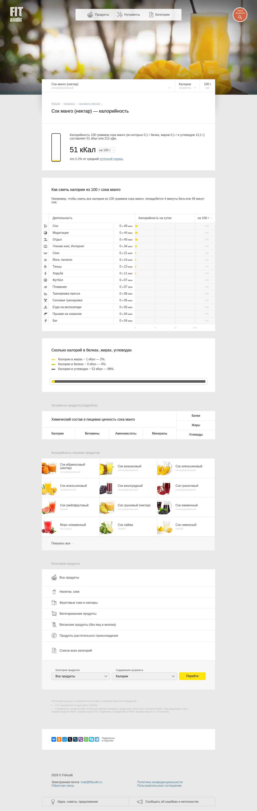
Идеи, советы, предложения (78, 801)
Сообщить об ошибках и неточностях (172, 801)
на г (105, 150)
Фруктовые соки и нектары (74, 602)
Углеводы (196, 434)
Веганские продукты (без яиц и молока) (83, 624)
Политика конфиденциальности (160, 782)
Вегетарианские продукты (74, 613)
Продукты (102, 14)
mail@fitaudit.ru (91, 782)
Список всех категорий (71, 650)
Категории (162, 14)
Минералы (159, 433)
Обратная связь (62, 785)
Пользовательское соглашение (159, 785)
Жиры (196, 425)
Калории (57, 433)
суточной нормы (111, 159)
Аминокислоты (125, 433)
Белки (196, 415)
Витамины (92, 433)
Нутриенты (132, 14)
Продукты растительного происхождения (84, 635)
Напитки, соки (65, 591)
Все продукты (65, 577)
